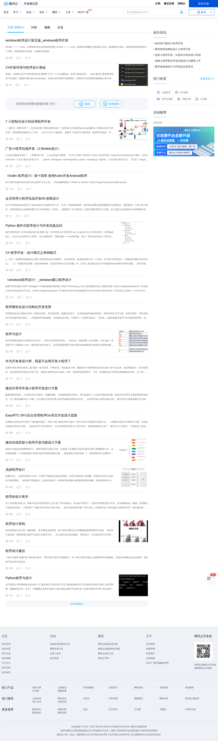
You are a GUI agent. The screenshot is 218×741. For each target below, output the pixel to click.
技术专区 (6, 672)
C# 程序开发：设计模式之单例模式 (30, 253)
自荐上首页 (55, 653)
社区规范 (150, 644)
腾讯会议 (62, 698)
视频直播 (62, 691)
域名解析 (189, 687)
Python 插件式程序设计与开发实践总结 (33, 225)
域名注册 (36, 687)
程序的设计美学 (16, 496)
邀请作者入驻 (56, 648)
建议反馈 (169, 3)
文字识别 (113, 709)
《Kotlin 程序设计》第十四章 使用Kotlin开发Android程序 (46, 176)
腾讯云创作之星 (105, 653)
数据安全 (36, 709)
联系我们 (150, 653)
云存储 (35, 691)
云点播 (137, 709)
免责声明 (150, 648)
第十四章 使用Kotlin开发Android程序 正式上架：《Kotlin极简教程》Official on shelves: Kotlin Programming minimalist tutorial (65, 182)
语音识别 (62, 701)
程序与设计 (13, 334)
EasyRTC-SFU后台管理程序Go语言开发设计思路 (41, 415)
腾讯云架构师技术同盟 (109, 648)
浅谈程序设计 (15, 469)
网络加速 (138, 687)
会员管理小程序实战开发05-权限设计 (32, 198)
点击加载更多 (76, 604)
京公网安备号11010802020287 (146, 734)
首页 (6, 12)
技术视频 (6, 658)
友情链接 (150, 658)
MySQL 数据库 (192, 698)
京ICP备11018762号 (119, 734)
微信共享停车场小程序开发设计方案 (31, 388)
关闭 (212, 130)
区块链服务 (88, 687)
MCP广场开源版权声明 (157, 663)
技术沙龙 (6, 653)
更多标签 (207, 78)
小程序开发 (190, 709)
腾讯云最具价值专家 (108, 644)
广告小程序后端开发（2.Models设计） (33, 148)
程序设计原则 (15, 524)
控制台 (181, 3)
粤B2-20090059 (119, 730)
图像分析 (164, 698)
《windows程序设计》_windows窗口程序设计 (38, 280)
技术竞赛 (54, 658)
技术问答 (6, 648)
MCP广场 (83, 12)
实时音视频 (165, 99)
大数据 (163, 709)
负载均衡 (62, 709)
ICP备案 (181, 92)
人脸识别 (36, 698)
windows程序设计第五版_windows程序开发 (36, 40)
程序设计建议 (15, 551)
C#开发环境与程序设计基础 (25, 67)
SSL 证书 (36, 701)
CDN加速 (113, 698)
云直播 (201, 99)
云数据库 (164, 687)
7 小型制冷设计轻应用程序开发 (28, 121)
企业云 (86, 698)
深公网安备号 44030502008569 (142, 730)
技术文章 (6, 644)
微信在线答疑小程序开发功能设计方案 (33, 442)
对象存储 (184, 99)
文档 (157, 3)
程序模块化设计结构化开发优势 (28, 307)
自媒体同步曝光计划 (60, 644)
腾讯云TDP (103, 658)
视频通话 (138, 698)
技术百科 (6, 667)
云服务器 (163, 92)
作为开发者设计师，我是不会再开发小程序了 (38, 361)
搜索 (181, 12)
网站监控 (36, 712)
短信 (85, 709)
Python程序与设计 (18, 578)
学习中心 (6, 663)
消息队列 (113, 687)
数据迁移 (62, 712)
